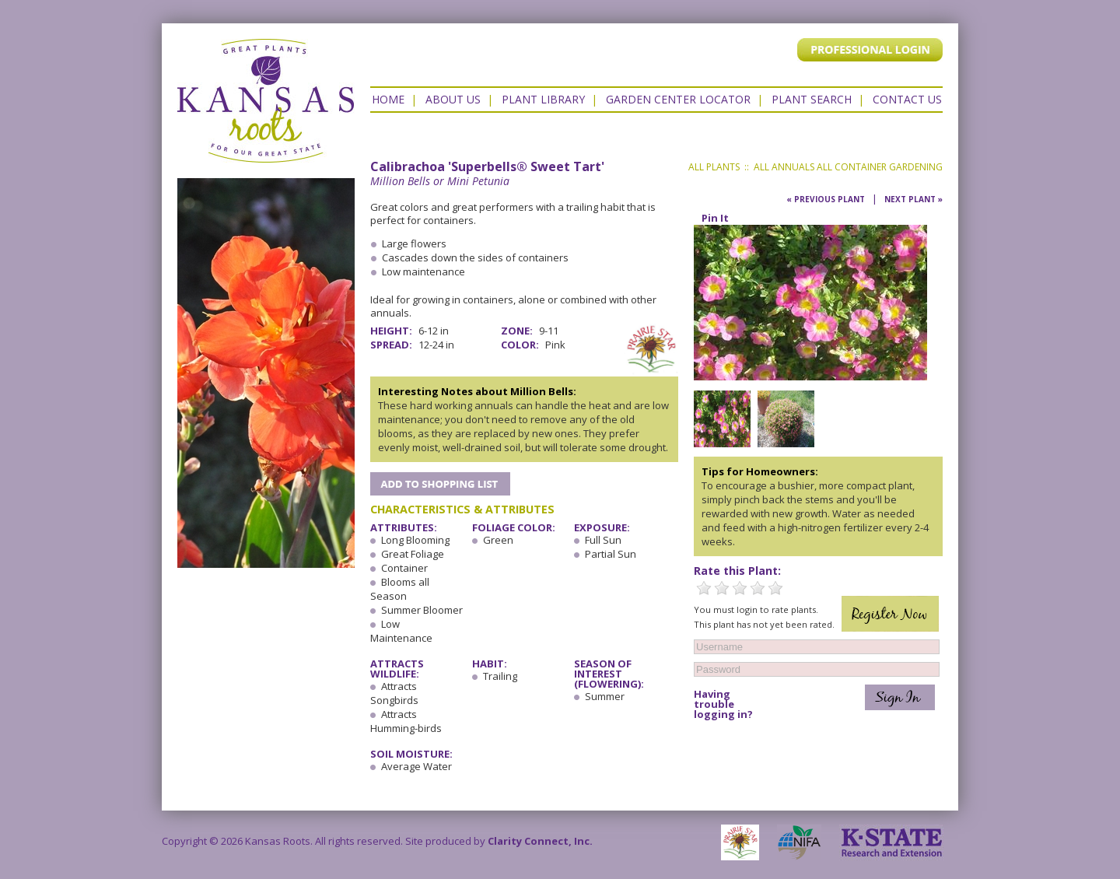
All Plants (714, 166)
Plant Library (543, 99)
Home (388, 99)
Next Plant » (913, 199)
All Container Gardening (880, 166)
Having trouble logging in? (723, 704)
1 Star (704, 588)
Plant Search (812, 99)
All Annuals (784, 166)
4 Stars (757, 588)
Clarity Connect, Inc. (540, 841)
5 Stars (775, 588)
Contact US (907, 99)
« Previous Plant (825, 199)
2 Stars (722, 588)
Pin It (715, 218)
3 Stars (739, 588)
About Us (453, 99)
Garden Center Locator (678, 99)
